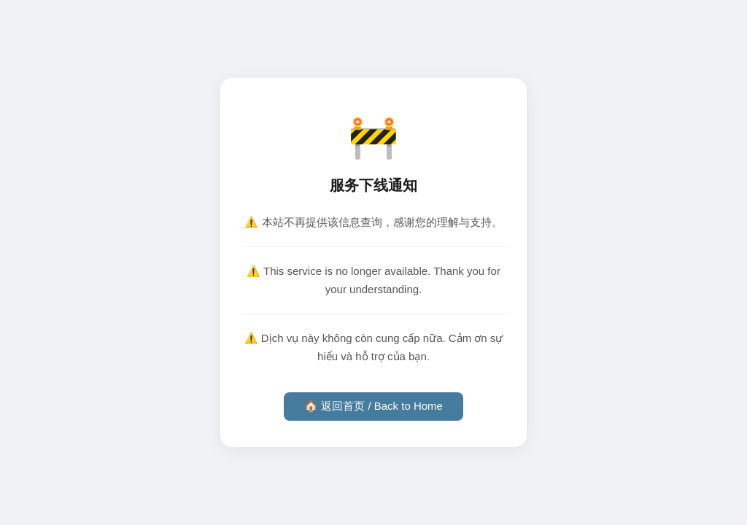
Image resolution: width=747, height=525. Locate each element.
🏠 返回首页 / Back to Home (373, 406)
